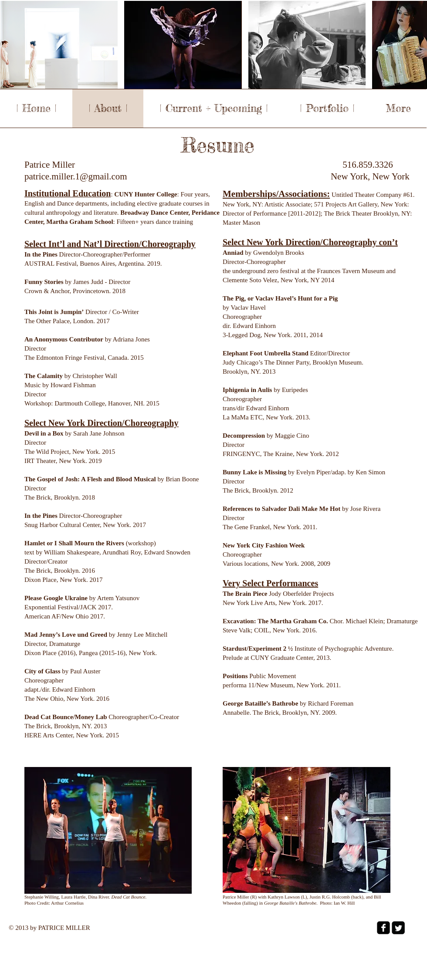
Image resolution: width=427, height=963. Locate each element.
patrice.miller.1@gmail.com (75, 176)
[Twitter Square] (398, 927)
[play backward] (11, 45)
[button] (59, 45)
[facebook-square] (383, 927)
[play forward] (416, 45)
